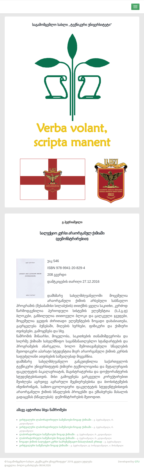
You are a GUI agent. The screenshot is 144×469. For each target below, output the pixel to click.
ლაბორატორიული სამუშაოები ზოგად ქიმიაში (65, 434)
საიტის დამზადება (11, 459)
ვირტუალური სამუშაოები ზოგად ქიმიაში (71, 445)
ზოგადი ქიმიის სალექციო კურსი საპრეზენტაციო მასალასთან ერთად (70, 441)
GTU (137, 461)
